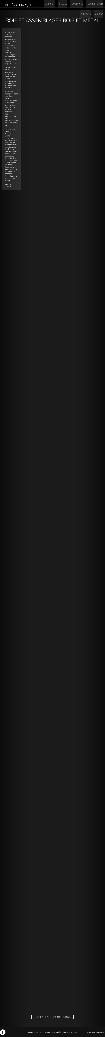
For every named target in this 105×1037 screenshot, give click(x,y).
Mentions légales (70, 1032)
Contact (99, 15)
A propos (50, 5)
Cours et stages (94, 5)
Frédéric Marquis (18, 5)
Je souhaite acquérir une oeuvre (52, 1016)
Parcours (86, 15)
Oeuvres (63, 5)
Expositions (77, 5)
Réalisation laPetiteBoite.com (95, 1032)
